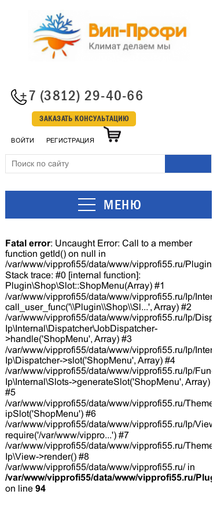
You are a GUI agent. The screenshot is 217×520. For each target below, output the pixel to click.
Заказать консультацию (84, 118)
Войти (22, 140)
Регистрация (70, 140)
